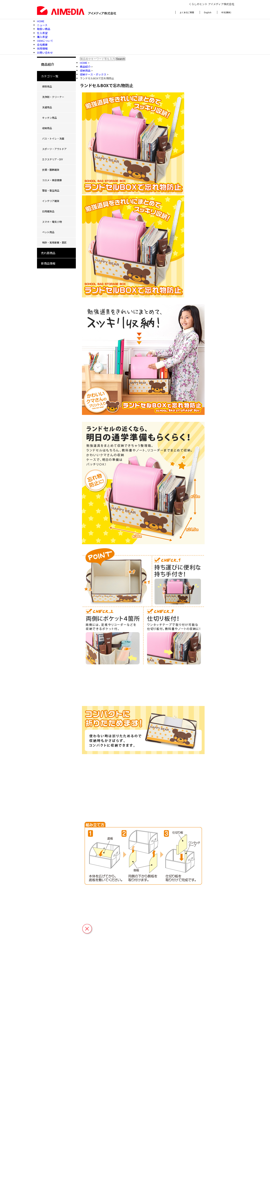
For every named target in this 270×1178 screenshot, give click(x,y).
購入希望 (42, 37)
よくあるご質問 (187, 12)
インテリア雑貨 (50, 201)
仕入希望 (42, 33)
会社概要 (42, 45)
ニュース (42, 25)
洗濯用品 (47, 107)
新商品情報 (48, 263)
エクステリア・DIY (52, 159)
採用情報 (42, 48)
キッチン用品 (49, 117)
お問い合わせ (45, 52)
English (207, 12)
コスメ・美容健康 (52, 180)
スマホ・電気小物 (52, 221)
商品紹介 (85, 67)
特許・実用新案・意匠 (54, 242)
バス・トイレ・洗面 (53, 138)
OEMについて (45, 41)
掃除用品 (47, 86)
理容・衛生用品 (50, 190)
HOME (40, 21)
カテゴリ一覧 (49, 76)
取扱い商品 (43, 29)
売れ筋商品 (48, 253)
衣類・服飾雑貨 (50, 169)
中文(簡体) (226, 12)
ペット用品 (48, 232)
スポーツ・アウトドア (54, 149)
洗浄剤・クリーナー (53, 97)
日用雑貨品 (48, 211)
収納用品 (47, 128)
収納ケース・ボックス (93, 74)
